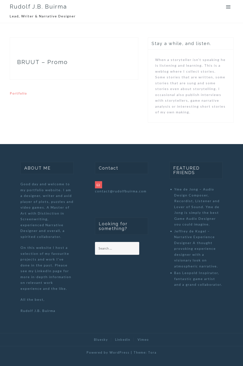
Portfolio (18, 93)
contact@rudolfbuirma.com (121, 191)
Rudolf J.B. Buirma (38, 6)
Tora (152, 352)
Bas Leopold (186, 273)
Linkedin (122, 339)
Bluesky (101, 339)
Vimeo (143, 339)
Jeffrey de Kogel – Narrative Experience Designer (194, 237)
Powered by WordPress (108, 352)
